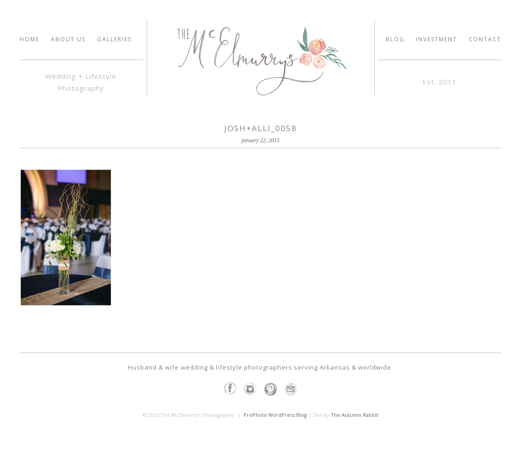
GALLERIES (114, 39)
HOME (29, 39)
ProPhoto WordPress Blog (275, 414)
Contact (485, 39)
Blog (395, 39)
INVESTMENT (436, 39)
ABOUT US (68, 39)
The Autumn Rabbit (354, 414)
